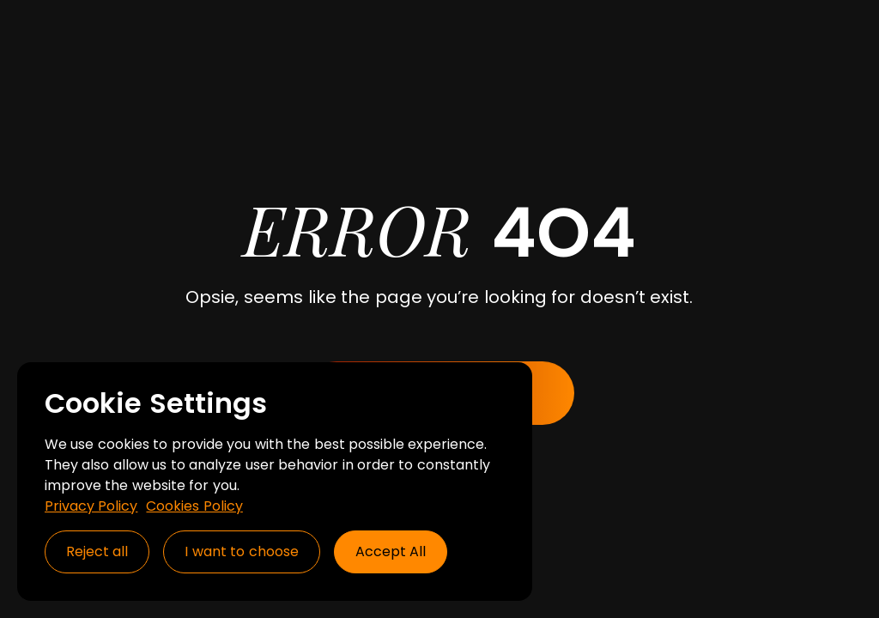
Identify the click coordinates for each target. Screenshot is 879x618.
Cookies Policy (194, 506)
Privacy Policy (91, 506)
